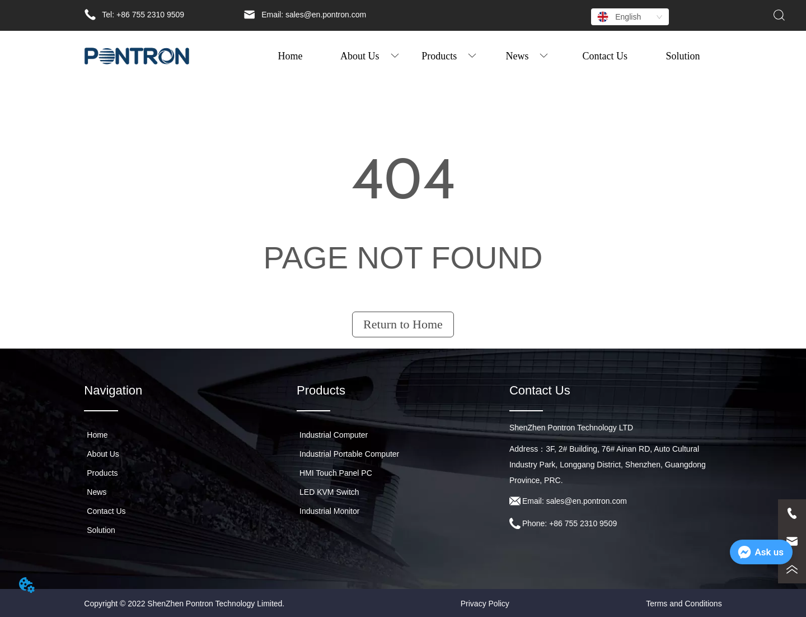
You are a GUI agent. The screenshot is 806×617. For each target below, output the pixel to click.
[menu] (486, 56)
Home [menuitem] (290, 56)
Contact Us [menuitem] (605, 56)
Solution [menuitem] (683, 56)
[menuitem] (369, 56)
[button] (369, 56)
